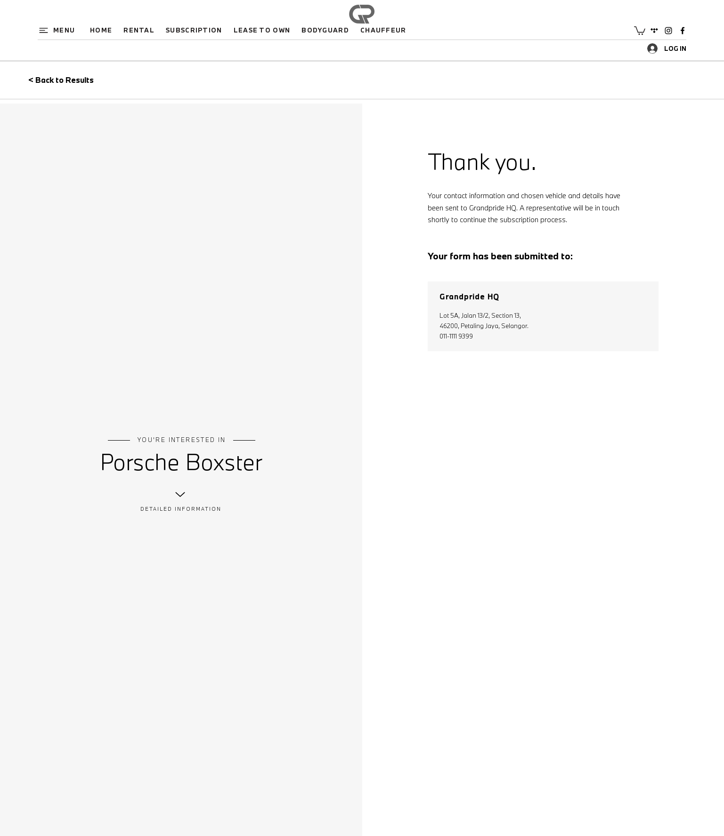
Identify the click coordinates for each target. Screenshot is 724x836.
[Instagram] (668, 30)
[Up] (180, 494)
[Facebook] (682, 30)
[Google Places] (654, 30)
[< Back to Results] (79, 80)
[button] (60, 30)
